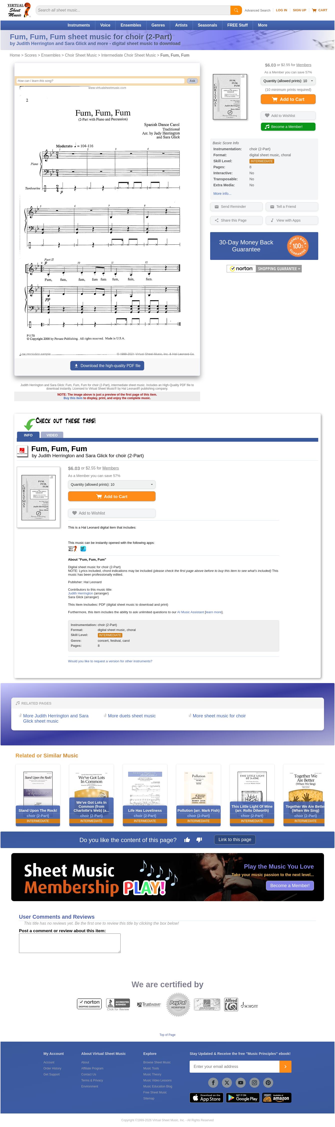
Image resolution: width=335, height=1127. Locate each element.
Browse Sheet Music (157, 1062)
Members (303, 65)
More (262, 25)
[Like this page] (187, 840)
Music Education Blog (157, 1086)
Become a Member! (289, 885)
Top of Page (167, 1035)
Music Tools (151, 1068)
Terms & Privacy (92, 1080)
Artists (181, 25)
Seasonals (207, 25)
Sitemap (148, 1098)
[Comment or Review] (70, 943)
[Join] (285, 1067)
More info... (222, 194)
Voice (105, 25)
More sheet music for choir (219, 715)
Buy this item (73, 398)
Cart (319, 10)
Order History (52, 1068)
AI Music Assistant (190, 612)
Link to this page (234, 839)
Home (15, 55)
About (85, 1062)
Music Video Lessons (157, 1080)
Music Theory (152, 1074)
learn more (213, 612)
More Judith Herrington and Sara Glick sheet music (56, 718)
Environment (89, 1086)
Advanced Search (257, 10)
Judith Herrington (80, 593)
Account (49, 1062)
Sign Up (299, 10)
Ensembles (131, 25)
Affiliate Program (92, 1068)
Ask (192, 81)
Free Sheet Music (155, 1092)
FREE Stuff (237, 25)
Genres (158, 25)
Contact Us (88, 1074)
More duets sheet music (132, 715)
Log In (281, 10)
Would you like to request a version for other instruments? (110, 661)
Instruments (79, 25)
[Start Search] (236, 10)
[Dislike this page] (199, 840)
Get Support (52, 1074)
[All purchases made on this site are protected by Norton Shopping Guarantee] (264, 271)
